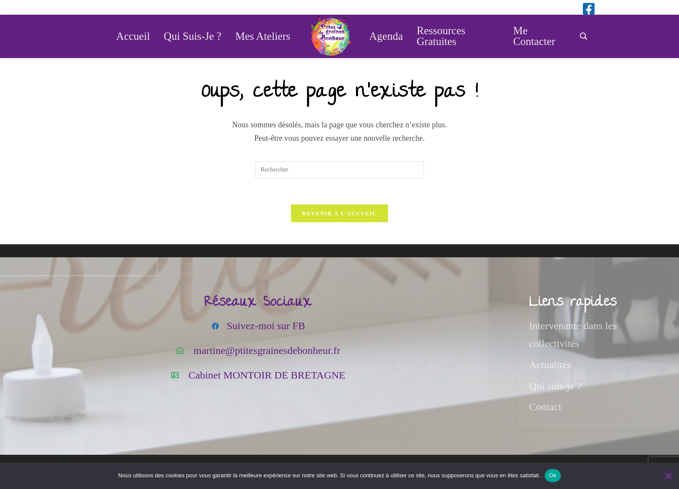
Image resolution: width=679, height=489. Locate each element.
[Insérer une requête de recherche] (339, 169)
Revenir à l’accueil (339, 213)
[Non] (668, 475)
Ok (552, 475)
